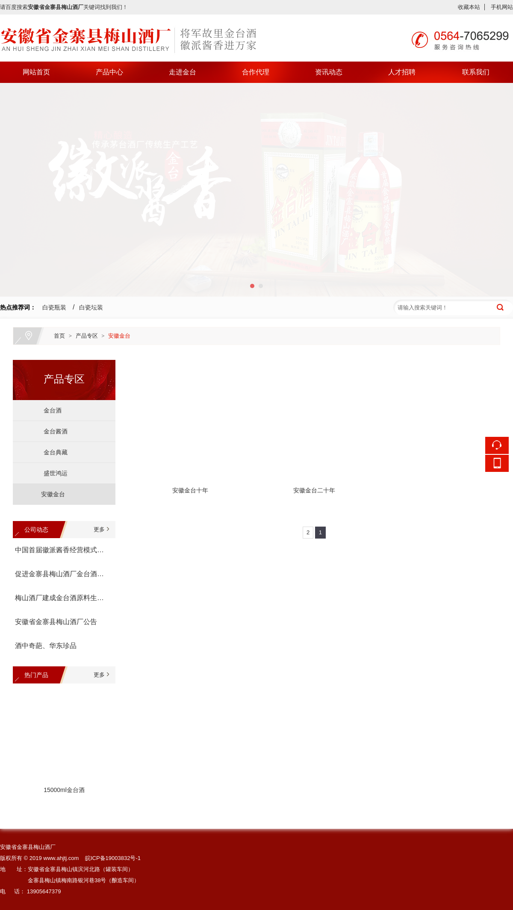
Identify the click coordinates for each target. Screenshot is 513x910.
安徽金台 (119, 336)
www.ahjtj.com (61, 858)
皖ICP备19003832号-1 (113, 858)
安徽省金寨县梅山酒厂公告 (56, 621)
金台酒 (49, 410)
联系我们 (475, 72)
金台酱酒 (52, 431)
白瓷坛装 (91, 307)
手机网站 (502, 7)
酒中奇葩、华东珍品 (46, 645)
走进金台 (182, 72)
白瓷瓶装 (54, 307)
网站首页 (36, 72)
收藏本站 (469, 7)
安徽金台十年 (190, 490)
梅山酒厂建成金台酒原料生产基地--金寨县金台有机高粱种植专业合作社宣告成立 (62, 597)
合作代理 (255, 72)
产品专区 (87, 336)
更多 (99, 529)
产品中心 (109, 72)
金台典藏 (52, 452)
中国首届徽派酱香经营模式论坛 (62, 550)
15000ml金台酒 (64, 790)
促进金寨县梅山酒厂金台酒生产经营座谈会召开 (62, 573)
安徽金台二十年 (314, 490)
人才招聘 (402, 72)
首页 (59, 336)
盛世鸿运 (52, 473)
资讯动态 (328, 72)
